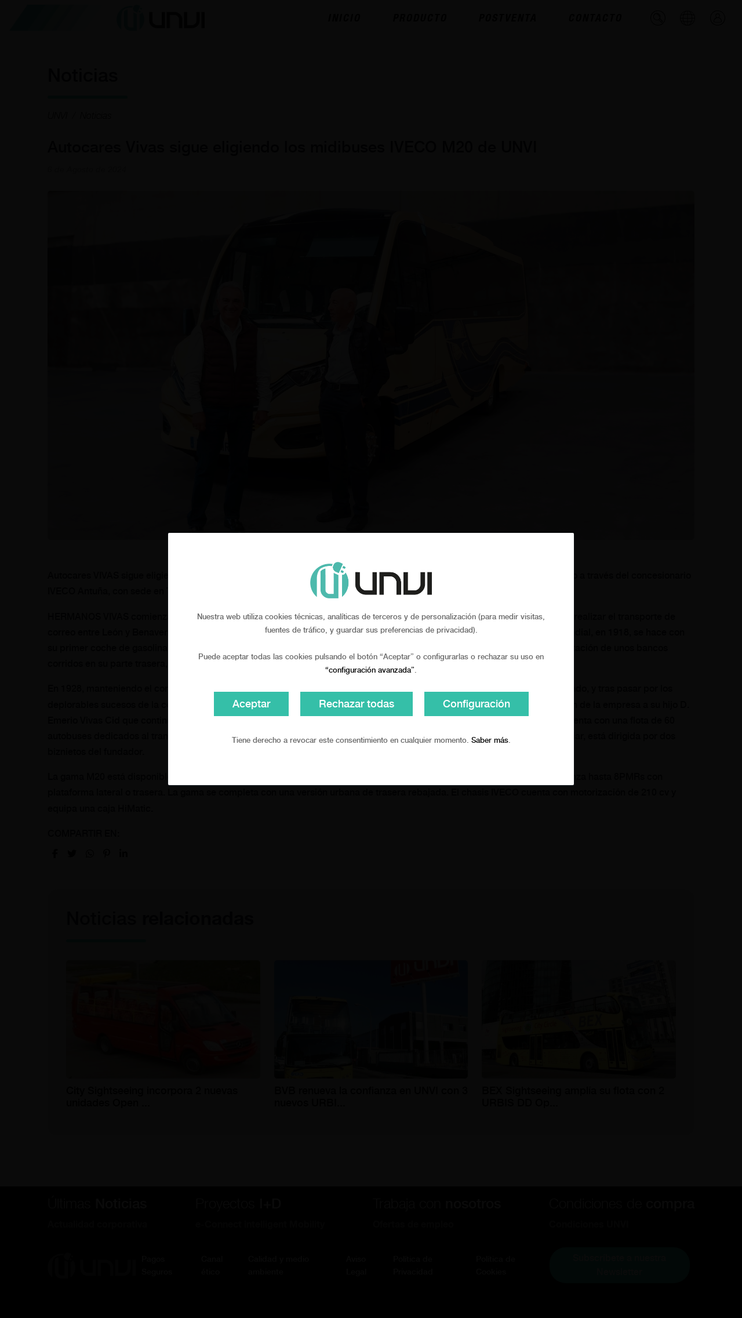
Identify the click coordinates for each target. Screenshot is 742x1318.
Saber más (489, 740)
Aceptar (251, 704)
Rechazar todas (356, 704)
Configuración (476, 704)
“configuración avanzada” (369, 670)
